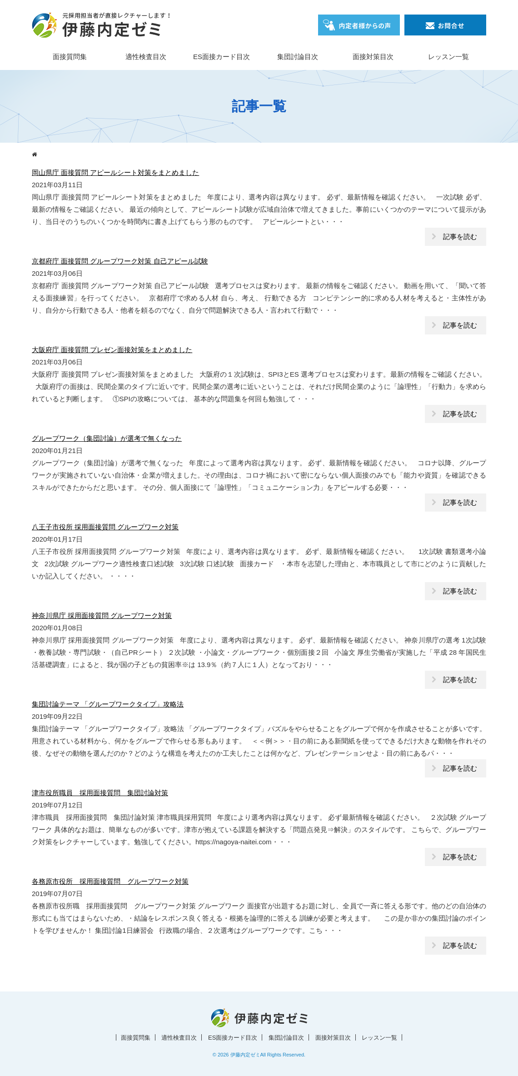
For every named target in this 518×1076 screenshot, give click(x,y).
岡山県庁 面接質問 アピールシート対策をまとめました (115, 172)
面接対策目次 (373, 56)
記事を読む (460, 236)
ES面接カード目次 (221, 56)
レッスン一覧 (448, 56)
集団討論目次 (297, 56)
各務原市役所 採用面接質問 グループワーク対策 (110, 881)
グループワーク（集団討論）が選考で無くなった (107, 438)
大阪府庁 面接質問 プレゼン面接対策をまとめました (112, 350)
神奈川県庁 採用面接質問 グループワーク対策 (102, 615)
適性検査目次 (145, 56)
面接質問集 (70, 56)
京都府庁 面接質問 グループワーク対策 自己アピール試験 (120, 261)
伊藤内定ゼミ (245, 1054)
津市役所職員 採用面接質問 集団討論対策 (100, 793)
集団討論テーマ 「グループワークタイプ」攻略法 (108, 704)
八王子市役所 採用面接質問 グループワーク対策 (105, 527)
